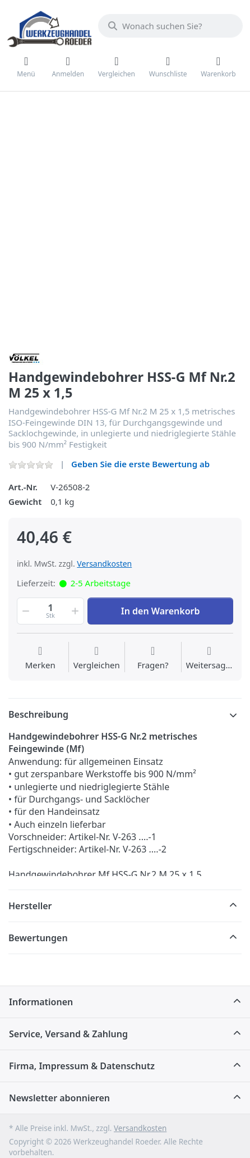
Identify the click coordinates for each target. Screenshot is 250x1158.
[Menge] (50, 611)
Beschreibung (38, 714)
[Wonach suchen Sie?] (170, 26)
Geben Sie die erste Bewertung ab (140, 463)
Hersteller (30, 906)
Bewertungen (38, 938)
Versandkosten (104, 563)
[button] (24, 611)
